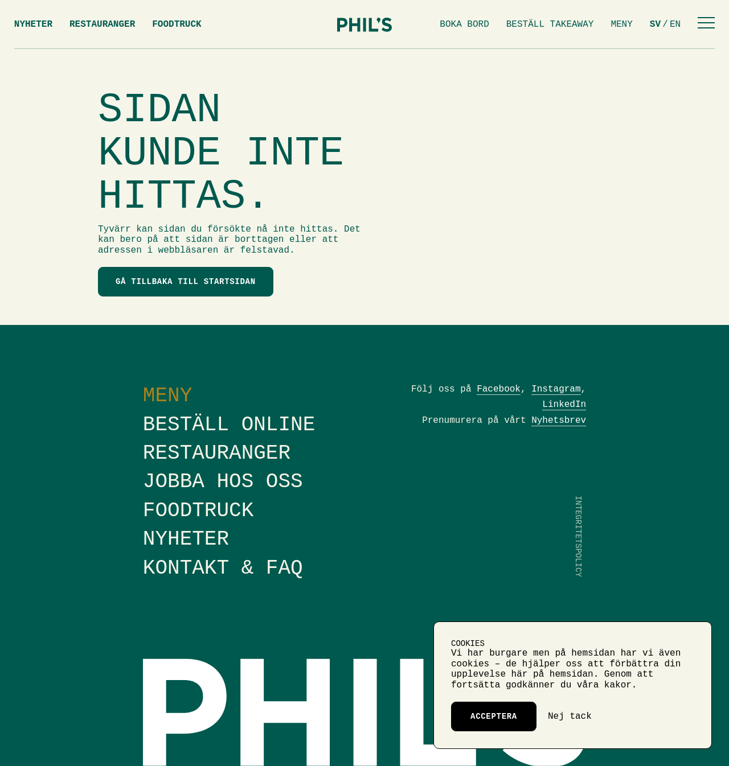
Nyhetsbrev (558, 420)
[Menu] (706, 24)
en (675, 24)
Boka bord (464, 24)
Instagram (555, 389)
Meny (621, 24)
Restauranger (102, 24)
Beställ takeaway (550, 24)
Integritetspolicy (578, 536)
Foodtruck (176, 24)
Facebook (499, 389)
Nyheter (33, 24)
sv (655, 24)
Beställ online (229, 424)
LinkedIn (564, 405)
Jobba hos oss (223, 481)
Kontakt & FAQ (223, 568)
